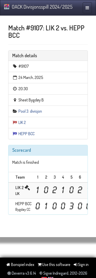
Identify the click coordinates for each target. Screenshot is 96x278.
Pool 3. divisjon (30, 111)
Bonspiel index (20, 264)
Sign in (81, 264)
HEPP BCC (26, 133)
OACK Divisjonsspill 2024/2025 (38, 6)
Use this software (54, 264)
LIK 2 (22, 122)
